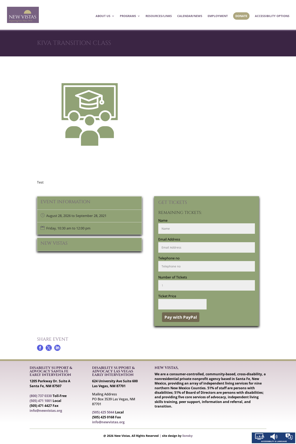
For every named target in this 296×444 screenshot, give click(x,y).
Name (163, 220)
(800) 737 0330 (41, 396)
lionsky (187, 436)
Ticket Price (167, 296)
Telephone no (169, 258)
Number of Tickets (172, 277)
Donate (241, 16)
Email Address (169, 239)
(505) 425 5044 (103, 412)
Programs (128, 16)
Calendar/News (189, 16)
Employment (218, 16)
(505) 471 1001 (41, 400)
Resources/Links (159, 16)
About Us (103, 16)
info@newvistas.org (46, 410)
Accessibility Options (272, 16)
